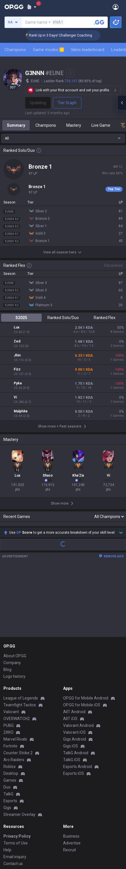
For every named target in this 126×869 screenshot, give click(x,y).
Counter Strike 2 (18, 687)
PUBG (8, 659)
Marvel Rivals (15, 673)
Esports (10, 735)
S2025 (21, 317)
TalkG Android (75, 687)
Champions (15, 49)
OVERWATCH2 (16, 652)
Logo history (14, 610)
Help (7, 784)
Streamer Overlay (19, 748)
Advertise (72, 777)
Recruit (69, 784)
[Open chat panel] (121, 102)
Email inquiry (14, 791)
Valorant (11, 646)
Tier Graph (67, 102)
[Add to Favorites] (70, 73)
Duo (7, 721)
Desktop (10, 707)
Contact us (13, 797)
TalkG (8, 728)
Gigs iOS (70, 680)
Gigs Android (74, 673)
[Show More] (31, 7)
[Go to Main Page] (14, 7)
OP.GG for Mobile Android (85, 632)
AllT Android (74, 646)
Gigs (7, 741)
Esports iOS (73, 707)
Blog (7, 603)
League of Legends (20, 632)
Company (12, 596)
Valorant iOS (74, 666)
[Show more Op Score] (121, 467)
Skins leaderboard (87, 49)
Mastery (73, 125)
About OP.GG (14, 590)
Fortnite (10, 680)
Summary (16, 125)
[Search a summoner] (99, 22)
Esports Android (77, 700)
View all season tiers (63, 252)
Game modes (48, 49)
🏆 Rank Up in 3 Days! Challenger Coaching (64, 35)
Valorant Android (78, 659)
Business (71, 770)
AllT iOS (70, 652)
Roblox (9, 700)
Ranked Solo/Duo (63, 317)
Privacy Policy (17, 770)
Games (9, 714)
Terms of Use (15, 777)
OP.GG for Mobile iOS (81, 639)
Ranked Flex (104, 317)
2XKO (8, 666)
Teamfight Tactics (19, 639)
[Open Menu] (115, 7)
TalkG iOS (71, 693)
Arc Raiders (13, 693)
